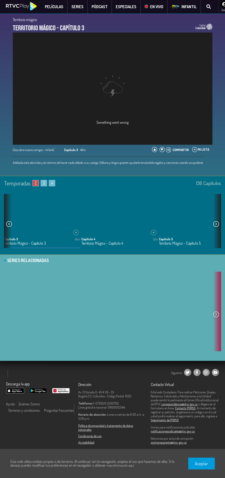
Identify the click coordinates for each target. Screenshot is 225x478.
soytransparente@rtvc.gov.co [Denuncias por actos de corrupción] (169, 443)
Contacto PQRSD (185, 409)
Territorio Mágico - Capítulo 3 (25, 244)
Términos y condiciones (24, 411)
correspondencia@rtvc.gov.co (179, 405)
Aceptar (201, 463)
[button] (216, 225)
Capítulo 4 (88, 240)
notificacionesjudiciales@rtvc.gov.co (173, 432)
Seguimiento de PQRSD (165, 421)
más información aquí (120, 465)
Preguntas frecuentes (59, 411)
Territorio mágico (25, 20)
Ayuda (10, 405)
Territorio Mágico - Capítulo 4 (102, 244)
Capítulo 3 (11, 240)
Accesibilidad (86, 443)
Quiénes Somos (29, 405)
